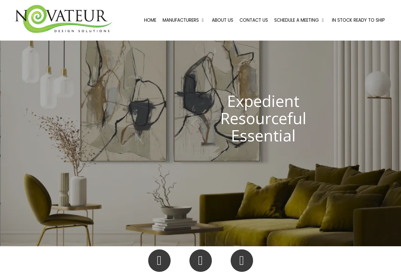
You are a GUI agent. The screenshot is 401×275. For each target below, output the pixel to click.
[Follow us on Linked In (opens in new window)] (242, 260)
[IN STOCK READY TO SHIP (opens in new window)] (358, 20)
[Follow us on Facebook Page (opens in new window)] (159, 260)
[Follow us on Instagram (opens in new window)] (200, 260)
